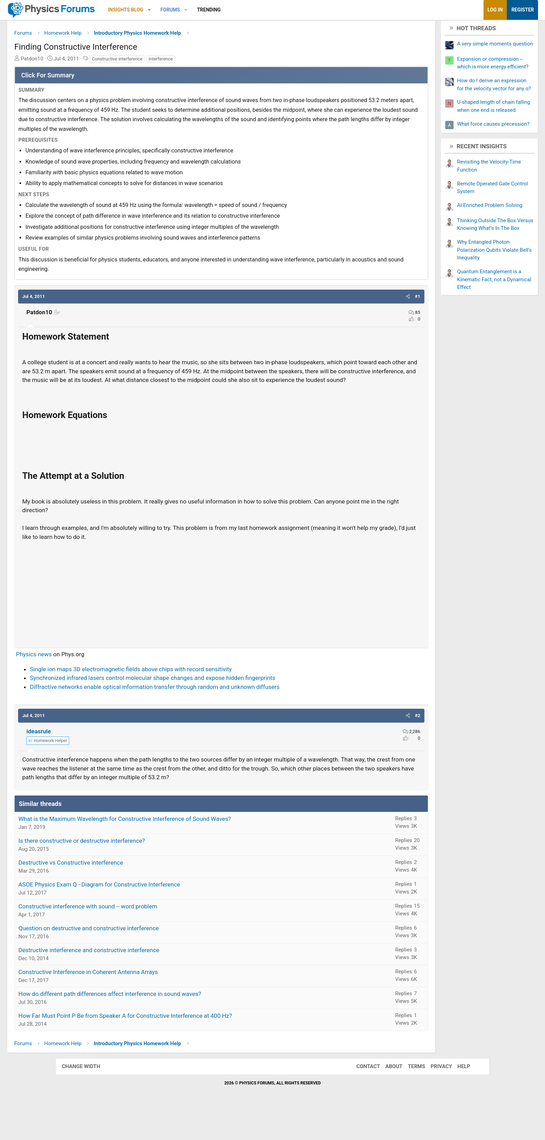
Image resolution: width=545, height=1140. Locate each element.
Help (456, 1096)
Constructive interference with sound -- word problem (143, 936)
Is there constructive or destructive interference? (137, 870)
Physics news (89, 675)
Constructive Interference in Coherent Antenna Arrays (143, 1001)
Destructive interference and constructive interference (144, 979)
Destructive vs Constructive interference (126, 892)
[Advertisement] (221, 612)
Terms (409, 1096)
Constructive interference (172, 61)
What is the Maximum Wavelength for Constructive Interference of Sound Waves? (180, 848)
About (387, 1096)
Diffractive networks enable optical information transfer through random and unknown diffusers (210, 707)
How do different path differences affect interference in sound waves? (165, 1023)
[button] (205, 10)
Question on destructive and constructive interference (144, 958)
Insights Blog (181, 10)
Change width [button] (88, 1096)
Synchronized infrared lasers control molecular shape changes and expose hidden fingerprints (208, 699)
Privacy (434, 1096)
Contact (361, 1096)
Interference (216, 61)
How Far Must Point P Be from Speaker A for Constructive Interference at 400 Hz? (180, 1045)
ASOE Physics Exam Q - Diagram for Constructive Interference (154, 914)
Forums (225, 10)
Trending (264, 10)
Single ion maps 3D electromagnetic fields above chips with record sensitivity (186, 690)
